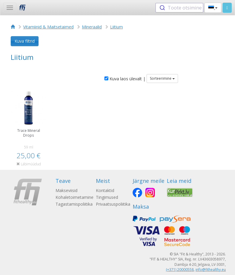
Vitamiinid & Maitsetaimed (48, 27)
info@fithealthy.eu (211, 269)
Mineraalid (92, 27)
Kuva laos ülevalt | (124, 78)
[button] (212, 8)
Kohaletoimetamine (74, 197)
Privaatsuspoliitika (113, 204)
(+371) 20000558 (180, 269)
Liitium (116, 27)
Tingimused (107, 197)
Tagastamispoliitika (74, 204)
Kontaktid (105, 190)
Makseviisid (66, 190)
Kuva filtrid (25, 41)
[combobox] (179, 7)
